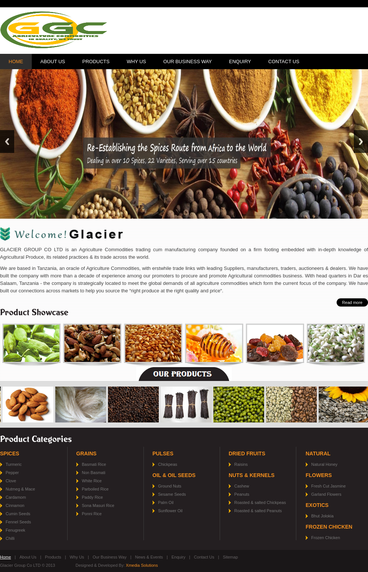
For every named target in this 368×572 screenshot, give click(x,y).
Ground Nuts (169, 486)
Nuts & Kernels (252, 475)
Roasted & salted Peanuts (258, 510)
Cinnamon (15, 505)
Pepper (12, 472)
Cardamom (16, 497)
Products (95, 61)
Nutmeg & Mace (20, 489)
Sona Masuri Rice (98, 505)
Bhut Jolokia (322, 516)
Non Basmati (93, 472)
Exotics (317, 505)
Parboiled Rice (95, 489)
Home (16, 61)
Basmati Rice (94, 464)
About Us (52, 61)
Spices (9, 453)
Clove (11, 481)
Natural (318, 453)
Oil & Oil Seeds (173, 475)
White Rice (92, 481)
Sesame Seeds (172, 494)
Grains (86, 453)
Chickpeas (167, 464)
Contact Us (283, 61)
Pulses (162, 453)
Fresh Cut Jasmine (328, 486)
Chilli (10, 538)
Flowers (319, 475)
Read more (352, 302)
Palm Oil (166, 502)
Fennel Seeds (18, 522)
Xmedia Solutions (142, 565)
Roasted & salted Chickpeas (260, 502)
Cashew (241, 486)
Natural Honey (324, 464)
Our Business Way (187, 61)
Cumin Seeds (18, 513)
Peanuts (241, 494)
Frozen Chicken (329, 527)
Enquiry (240, 61)
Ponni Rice (92, 513)
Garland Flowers (326, 494)
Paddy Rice (92, 497)
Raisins (241, 464)
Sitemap (230, 557)
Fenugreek (15, 530)
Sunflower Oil (170, 510)
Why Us (136, 61)
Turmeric (14, 464)
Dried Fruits (247, 453)
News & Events (149, 557)
